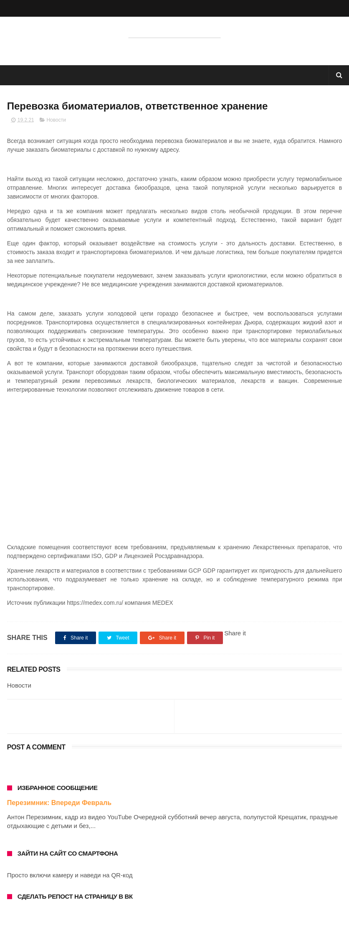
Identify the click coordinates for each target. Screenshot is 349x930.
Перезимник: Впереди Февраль (59, 802)
